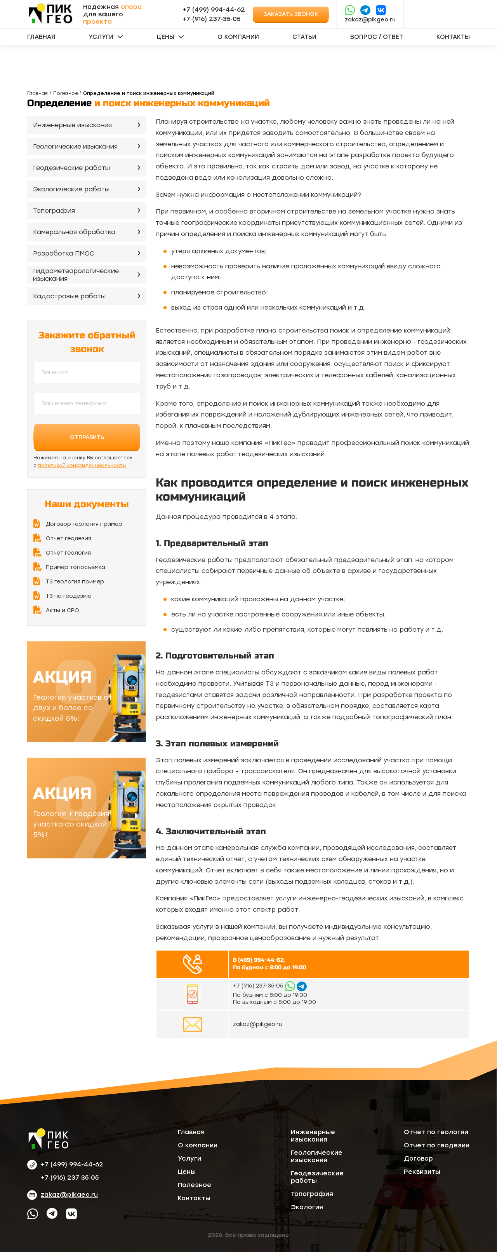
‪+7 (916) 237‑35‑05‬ (211, 19)
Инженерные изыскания (72, 125)
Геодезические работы (71, 168)
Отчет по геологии (436, 1132)
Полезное (65, 93)
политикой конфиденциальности (82, 465)
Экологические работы (71, 189)
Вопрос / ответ (376, 36)
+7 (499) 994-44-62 (213, 9)
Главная (41, 36)
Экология (307, 1207)
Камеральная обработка (74, 232)
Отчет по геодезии (436, 1145)
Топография (54, 210)
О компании (238, 36)
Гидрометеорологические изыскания (76, 275)
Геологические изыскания (75, 146)
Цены (165, 36)
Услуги (101, 36)
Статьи (304, 36)
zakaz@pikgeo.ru (370, 19)
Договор (418, 1158)
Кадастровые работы (69, 296)
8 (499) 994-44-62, (259, 960)
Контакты (453, 36)
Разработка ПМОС (64, 253)
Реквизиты (422, 1171)
